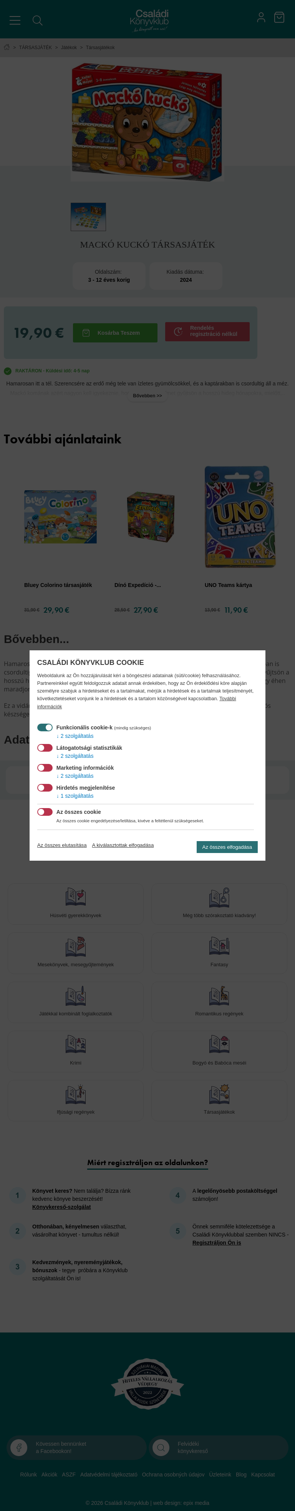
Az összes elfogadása (227, 847)
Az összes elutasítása (62, 845)
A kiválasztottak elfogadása (123, 845)
